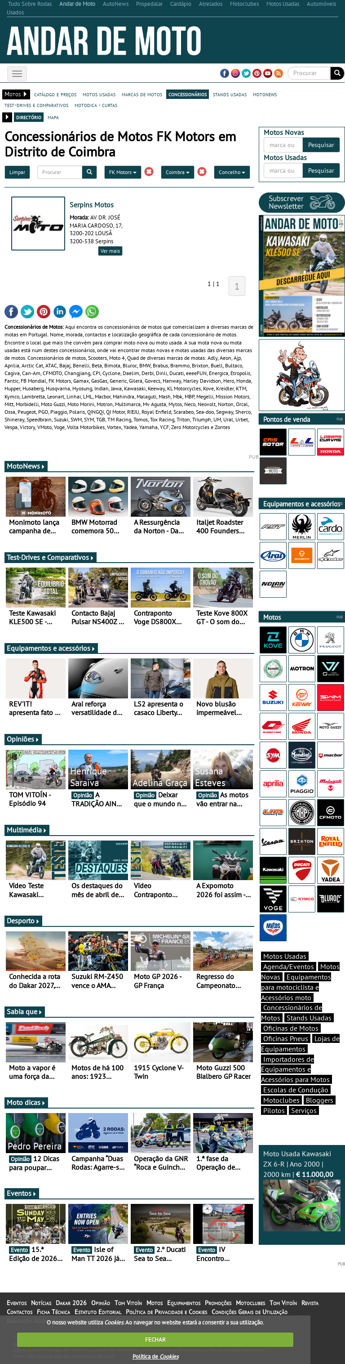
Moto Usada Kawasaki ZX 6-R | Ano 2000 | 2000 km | (302, 1190)
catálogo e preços (55, 94)
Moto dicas (26, 1102)
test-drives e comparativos (36, 105)
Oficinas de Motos (290, 1028)
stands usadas (230, 94)
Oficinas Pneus (285, 1038)
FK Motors (123, 172)
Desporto (23, 920)
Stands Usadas (309, 1017)
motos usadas (99, 94)
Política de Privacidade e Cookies (166, 1312)
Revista (309, 1303)
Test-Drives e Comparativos (50, 557)
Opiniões (23, 738)
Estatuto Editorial (98, 1312)
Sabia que (25, 1011)
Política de (155, 1356)
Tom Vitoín (128, 1303)
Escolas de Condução (295, 1089)
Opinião (100, 1303)
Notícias (41, 1303)
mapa (53, 117)
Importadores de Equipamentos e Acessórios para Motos (295, 1069)
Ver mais (110, 250)
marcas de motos (142, 94)
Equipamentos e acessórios (51, 648)
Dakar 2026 (71, 1303)
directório (28, 117)
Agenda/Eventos (288, 966)
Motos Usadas (284, 956)
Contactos (19, 1312)
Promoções (218, 1303)
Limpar (17, 172)
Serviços (304, 1110)
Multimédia (27, 829)
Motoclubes (281, 1100)
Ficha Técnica (53, 1312)
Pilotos (274, 1110)
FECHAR (155, 1339)
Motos (154, 1303)
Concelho (232, 172)
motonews (265, 94)
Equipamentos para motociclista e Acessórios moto (296, 987)
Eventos (22, 1193)
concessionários (187, 94)
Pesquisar (321, 145)
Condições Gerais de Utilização (250, 1312)
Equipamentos (183, 1303)
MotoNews (26, 465)
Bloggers (319, 1100)
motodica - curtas (96, 105)
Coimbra (178, 172)
